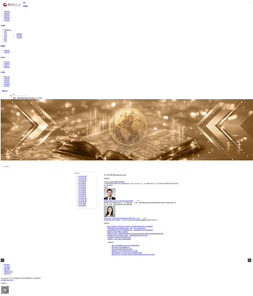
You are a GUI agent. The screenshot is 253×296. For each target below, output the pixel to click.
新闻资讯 (3, 46)
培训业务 (7, 20)
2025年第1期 (82, 196)
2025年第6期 (82, 187)
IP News (6, 65)
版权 (5, 39)
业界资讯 (7, 52)
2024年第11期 (82, 200)
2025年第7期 (82, 185)
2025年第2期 (82, 194)
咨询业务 (7, 13)
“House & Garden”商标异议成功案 (114, 181)
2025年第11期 (82, 178)
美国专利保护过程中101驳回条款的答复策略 (118, 201)
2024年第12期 (82, 198)
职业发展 (7, 84)
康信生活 (7, 82)
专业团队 (3, 25)
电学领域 (19, 36)
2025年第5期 (82, 189)
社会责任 (7, 80)
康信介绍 (7, 77)
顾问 (5, 32)
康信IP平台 (5, 91)
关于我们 (3, 72)
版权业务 (7, 17)
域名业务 (7, 18)
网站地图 (7, 268)
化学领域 (19, 37)
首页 (24, 2)
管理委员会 (7, 30)
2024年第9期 (82, 203)
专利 (5, 33)
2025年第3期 (82, 192)
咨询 (5, 35)
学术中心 (3, 57)
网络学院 (7, 67)
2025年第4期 (82, 191)
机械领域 (19, 34)
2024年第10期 (82, 201)
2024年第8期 (82, 205)
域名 (5, 41)
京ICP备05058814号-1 (7, 280)
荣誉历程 (7, 78)
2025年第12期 (82, 176)
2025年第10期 (82, 180)
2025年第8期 (82, 183)
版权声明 (7, 270)
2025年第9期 (82, 181)
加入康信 (7, 266)
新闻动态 (7, 50)
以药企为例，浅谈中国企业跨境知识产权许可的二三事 (122, 218)
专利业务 (7, 11)
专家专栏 (7, 62)
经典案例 (7, 64)
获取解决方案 (8, 272)
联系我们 (7, 86)
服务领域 (25, 6)
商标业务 (7, 15)
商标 (5, 37)
